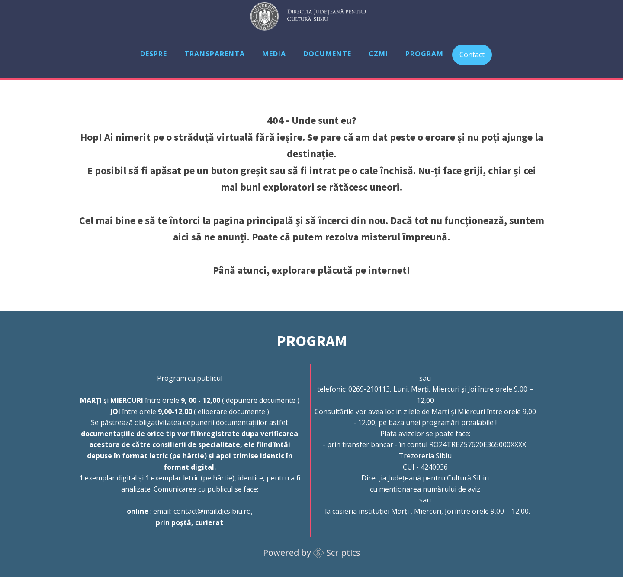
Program (424, 53)
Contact (472, 54)
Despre (153, 53)
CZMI (378, 53)
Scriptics (343, 552)
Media (274, 53)
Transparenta (214, 53)
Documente (327, 53)
